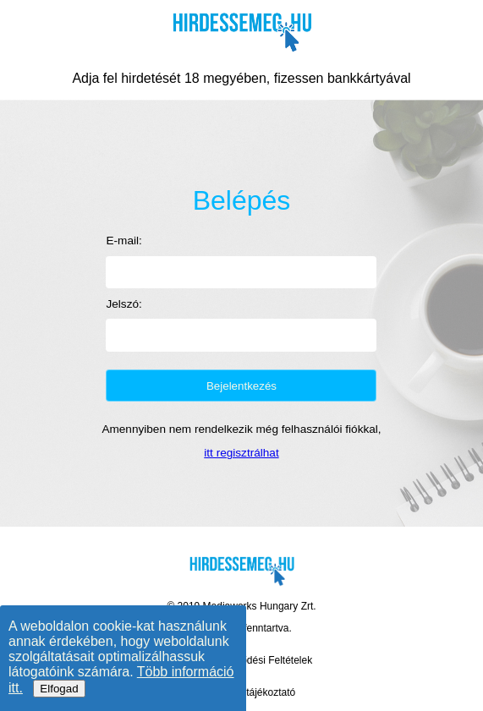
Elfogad (59, 688)
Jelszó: (123, 304)
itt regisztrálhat (241, 452)
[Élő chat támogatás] (432, 643)
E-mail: (123, 240)
